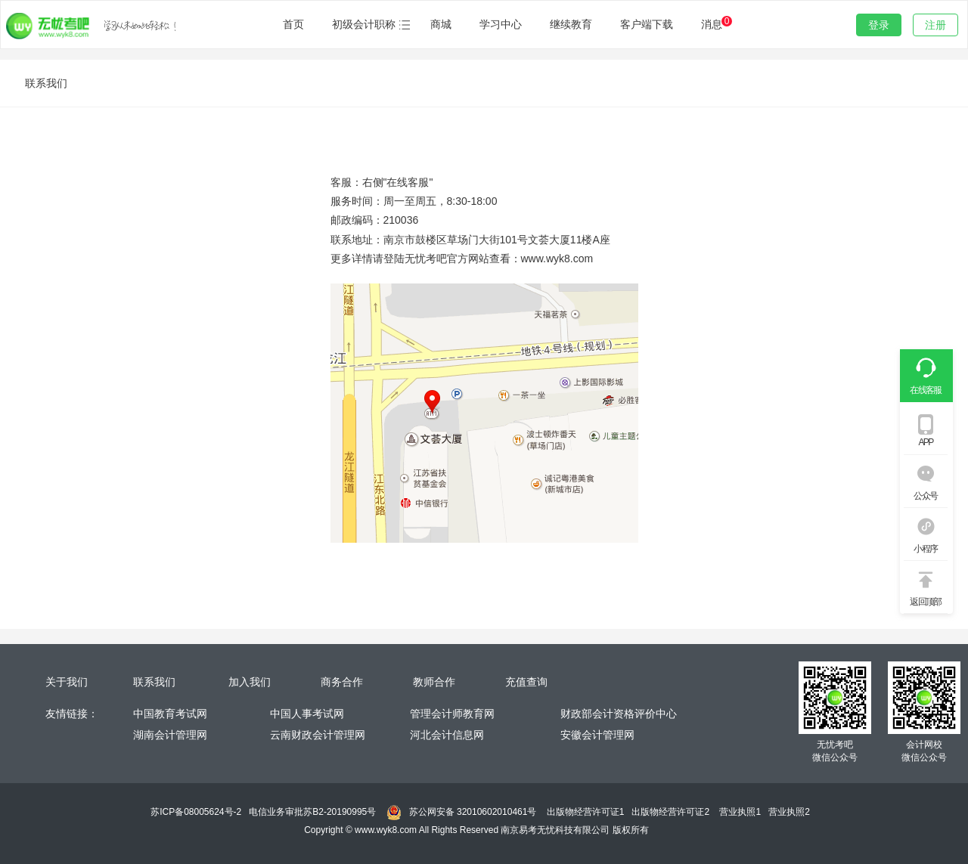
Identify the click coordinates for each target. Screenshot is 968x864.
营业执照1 (740, 812)
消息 (715, 23)
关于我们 (66, 682)
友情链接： (71, 714)
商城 (440, 24)
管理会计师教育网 (452, 714)
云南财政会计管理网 (317, 735)
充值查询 (526, 682)
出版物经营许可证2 (670, 812)
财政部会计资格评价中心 (618, 714)
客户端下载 (646, 24)
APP (925, 442)
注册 (935, 25)
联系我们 (154, 682)
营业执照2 (789, 812)
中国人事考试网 (308, 714)
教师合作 (434, 682)
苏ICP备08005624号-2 (195, 812)
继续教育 (571, 24)
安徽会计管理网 (597, 735)
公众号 (925, 496)
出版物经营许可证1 (586, 812)
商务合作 (342, 682)
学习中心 (500, 24)
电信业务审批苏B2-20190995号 (312, 812)
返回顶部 (926, 601)
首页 (293, 24)
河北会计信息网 (447, 735)
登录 (878, 25)
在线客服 (926, 390)
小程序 (925, 548)
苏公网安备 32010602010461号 (473, 812)
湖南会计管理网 (170, 735)
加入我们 (249, 682)
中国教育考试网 (170, 714)
